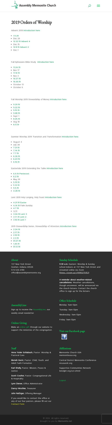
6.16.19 (16, 162)
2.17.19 (16, 232)
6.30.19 (16, 156)
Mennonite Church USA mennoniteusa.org (70, 354)
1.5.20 (16, 35)
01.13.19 (16, 246)
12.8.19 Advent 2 (21, 47)
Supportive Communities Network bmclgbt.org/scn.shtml (75, 369)
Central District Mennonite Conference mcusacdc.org (77, 362)
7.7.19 (16, 153)
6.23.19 (16, 159)
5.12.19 (16, 185)
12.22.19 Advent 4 (21, 41)
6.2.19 (16, 176)
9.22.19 (16, 107)
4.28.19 (16, 190)
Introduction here (32, 30)
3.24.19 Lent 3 (20, 214)
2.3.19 (16, 238)
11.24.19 (16, 67)
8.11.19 (16, 124)
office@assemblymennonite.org (26, 272)
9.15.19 (16, 110)
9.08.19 (16, 113)
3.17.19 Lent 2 (19, 216)
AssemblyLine (39, 309)
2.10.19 (16, 235)
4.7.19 (16, 208)
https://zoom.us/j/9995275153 (74, 272)
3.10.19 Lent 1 (19, 219)
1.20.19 (16, 243)
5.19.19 (16, 182)
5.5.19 (16, 188)
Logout (62, 380)
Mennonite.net (65, 421)
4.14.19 (16, 205)
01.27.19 (17, 240)
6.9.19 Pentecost (21, 173)
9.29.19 (16, 104)
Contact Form (17, 404)
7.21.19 (16, 147)
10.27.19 (17, 78)
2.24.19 (16, 229)
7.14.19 (16, 150)
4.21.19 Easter (19, 202)
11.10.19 (16, 73)
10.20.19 (17, 81)
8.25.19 (16, 118)
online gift (24, 327)
